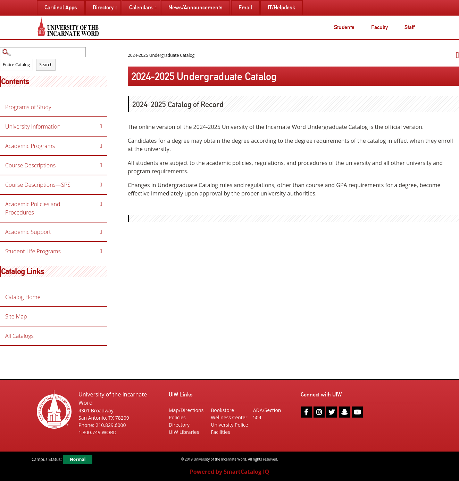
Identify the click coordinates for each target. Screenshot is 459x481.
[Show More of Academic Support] (101, 231)
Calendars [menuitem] (141, 7)
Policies (177, 417)
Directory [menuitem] (103, 7)
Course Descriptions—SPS (37, 185)
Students (344, 27)
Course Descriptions (30, 165)
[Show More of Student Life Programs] (101, 251)
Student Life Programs (33, 251)
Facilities (220, 432)
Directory (179, 424)
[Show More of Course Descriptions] (101, 165)
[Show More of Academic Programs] (101, 146)
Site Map (16, 316)
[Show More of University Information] (101, 126)
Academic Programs (30, 146)
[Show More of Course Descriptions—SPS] (101, 184)
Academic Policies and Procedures (32, 208)
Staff (409, 27)
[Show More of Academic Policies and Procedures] (101, 204)
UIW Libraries (184, 432)
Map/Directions (186, 410)
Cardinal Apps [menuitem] (60, 7)
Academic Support (28, 232)
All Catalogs (19, 336)
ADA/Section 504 (267, 414)
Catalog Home (23, 297)
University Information (32, 126)
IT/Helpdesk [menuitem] (281, 7)
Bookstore (222, 410)
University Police (229, 424)
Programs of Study (28, 107)
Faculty (379, 27)
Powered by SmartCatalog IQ (229, 471)
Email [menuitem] (245, 7)
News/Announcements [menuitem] (195, 7)
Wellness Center (229, 417)
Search (45, 65)
